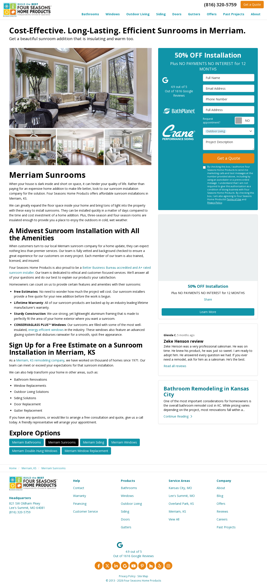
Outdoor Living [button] (138, 14)
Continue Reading (178, 416)
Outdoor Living (131, 503)
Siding (125, 511)
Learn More (208, 312)
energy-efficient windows (46, 330)
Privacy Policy (214, 202)
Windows (127, 496)
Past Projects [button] (233, 14)
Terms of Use (234, 199)
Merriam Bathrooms (26, 442)
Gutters (126, 527)
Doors (125, 519)
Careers (222, 519)
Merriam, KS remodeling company (40, 360)
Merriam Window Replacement (86, 451)
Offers (221, 503)
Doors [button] (176, 14)
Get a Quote (252, 4)
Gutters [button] (194, 14)
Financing (79, 503)
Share (208, 299)
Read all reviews (175, 366)
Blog (220, 496)
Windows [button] (113, 14)
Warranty (79, 496)
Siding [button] (161, 14)
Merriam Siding (93, 442)
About (221, 488)
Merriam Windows (124, 442)
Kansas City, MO (180, 488)
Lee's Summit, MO (182, 496)
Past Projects (226, 527)
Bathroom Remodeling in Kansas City (206, 391)
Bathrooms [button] (90, 14)
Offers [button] (212, 14)
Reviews (222, 511)
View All (174, 519)
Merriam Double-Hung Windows (34, 451)
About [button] (255, 14)
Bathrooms (129, 488)
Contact (78, 488)
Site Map (142, 576)
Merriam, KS (177, 511)
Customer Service (85, 511)
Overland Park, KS (181, 503)
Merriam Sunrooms (62, 442)
